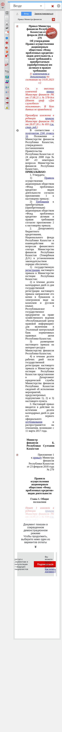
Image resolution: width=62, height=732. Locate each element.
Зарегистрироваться (44, 14)
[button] (2, 5)
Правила (49, 177)
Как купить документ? (50, 570)
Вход (26, 14)
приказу (37, 457)
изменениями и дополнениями (39, 75)
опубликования (33, 421)
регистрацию (32, 270)
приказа (49, 118)
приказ (50, 91)
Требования (42, 201)
